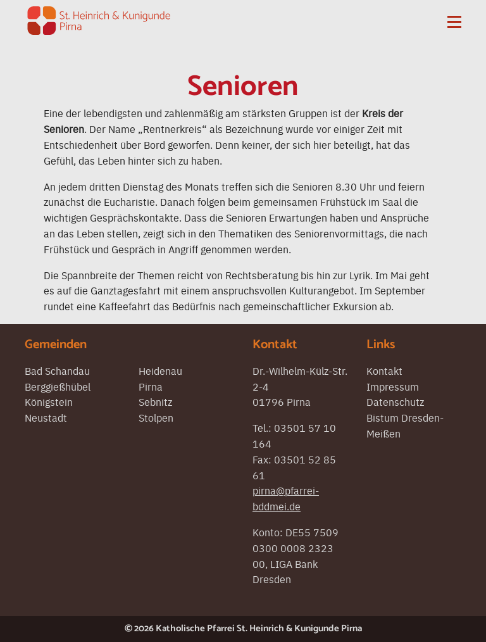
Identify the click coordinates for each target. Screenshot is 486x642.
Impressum (392, 386)
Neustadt (46, 417)
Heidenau (160, 370)
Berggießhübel (57, 386)
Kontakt (384, 370)
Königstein (49, 401)
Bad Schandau (57, 370)
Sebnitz (155, 401)
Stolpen (156, 417)
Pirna (151, 386)
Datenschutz (395, 401)
